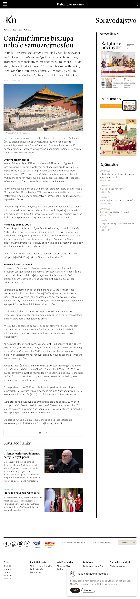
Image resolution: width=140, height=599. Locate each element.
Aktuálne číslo (64, 566)
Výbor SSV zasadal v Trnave (115, 212)
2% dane (8, 575)
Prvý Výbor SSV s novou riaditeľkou (119, 200)
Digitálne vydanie (118, 566)
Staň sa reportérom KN (41, 566)
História (7, 579)
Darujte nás (35, 572)
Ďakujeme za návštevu (113, 189)
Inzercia (7, 569)
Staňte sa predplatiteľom (112, 106)
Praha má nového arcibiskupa (22, 493)
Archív (124, 543)
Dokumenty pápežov (93, 566)
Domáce (104, 171)
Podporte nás (36, 569)
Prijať (75, 590)
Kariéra (7, 572)
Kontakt (7, 566)
